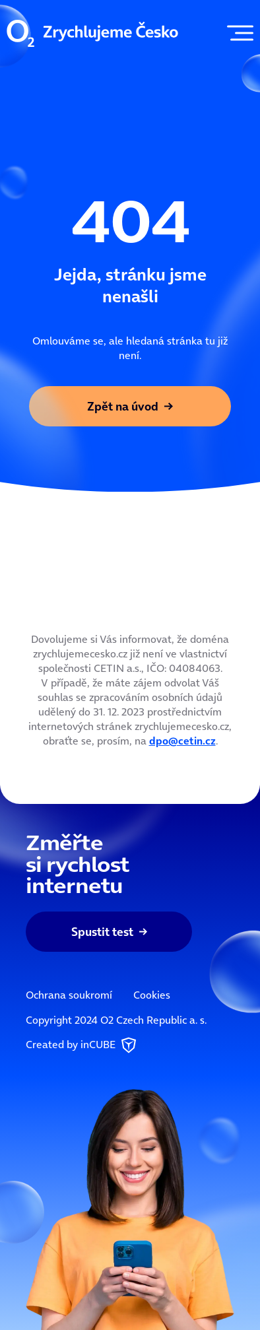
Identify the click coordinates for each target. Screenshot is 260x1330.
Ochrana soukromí (69, 994)
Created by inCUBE (82, 1045)
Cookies (151, 994)
